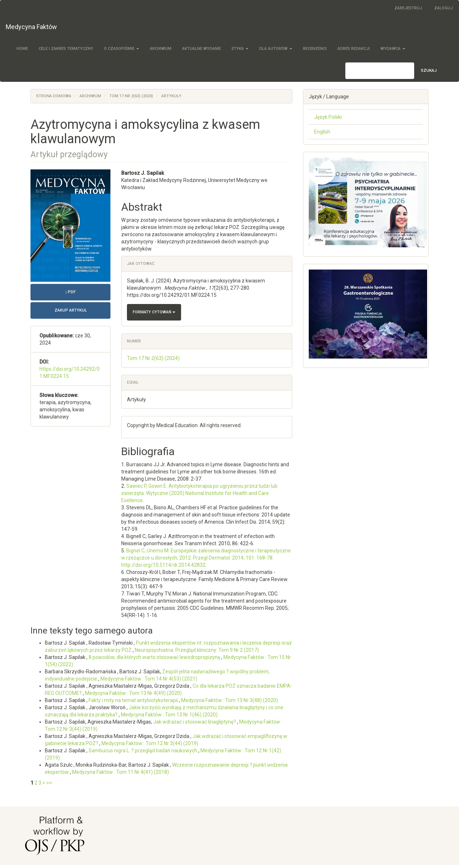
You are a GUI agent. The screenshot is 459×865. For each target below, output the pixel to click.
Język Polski (328, 117)
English (322, 132)
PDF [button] (87, 291)
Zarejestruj (408, 8)
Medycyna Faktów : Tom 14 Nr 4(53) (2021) (148, 679)
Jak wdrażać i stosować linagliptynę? (195, 722)
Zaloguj (443, 8)
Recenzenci (315, 48)
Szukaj (429, 70)
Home (22, 48)
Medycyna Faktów (31, 27)
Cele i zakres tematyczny (66, 48)
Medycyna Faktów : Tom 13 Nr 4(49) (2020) (133, 693)
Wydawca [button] (392, 48)
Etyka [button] (240, 48)
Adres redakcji (353, 48)
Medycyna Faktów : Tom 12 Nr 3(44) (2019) (149, 743)
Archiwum (160, 48)
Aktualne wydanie (201, 48)
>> (49, 783)
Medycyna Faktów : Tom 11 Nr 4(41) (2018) (120, 772)
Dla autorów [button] (275, 48)
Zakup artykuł (71, 310)
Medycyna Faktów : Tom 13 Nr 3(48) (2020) (229, 700)
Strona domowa (53, 96)
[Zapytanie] (379, 70)
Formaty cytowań (154, 312)
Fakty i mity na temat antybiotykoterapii (134, 700)
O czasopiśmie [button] (121, 48)
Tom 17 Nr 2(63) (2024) (131, 96)
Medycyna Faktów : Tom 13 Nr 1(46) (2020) (169, 714)
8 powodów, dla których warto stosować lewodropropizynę (155, 657)
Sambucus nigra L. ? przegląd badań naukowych (143, 750)
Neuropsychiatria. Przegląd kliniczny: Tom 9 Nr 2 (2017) (197, 650)
